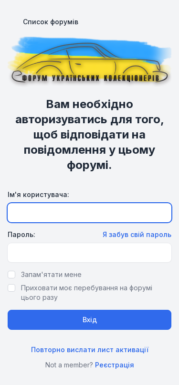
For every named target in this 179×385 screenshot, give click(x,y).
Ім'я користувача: (38, 194)
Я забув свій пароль (137, 234)
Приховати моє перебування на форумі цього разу (86, 292)
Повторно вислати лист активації (89, 350)
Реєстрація (114, 365)
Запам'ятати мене (51, 274)
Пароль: (21, 234)
